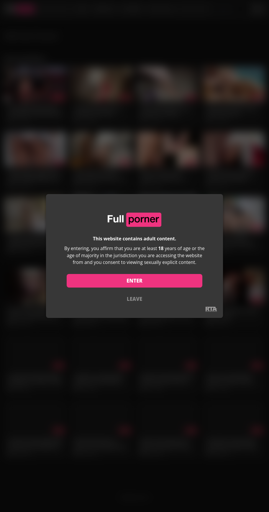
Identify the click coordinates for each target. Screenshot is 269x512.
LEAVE (134, 299)
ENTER (134, 280)
